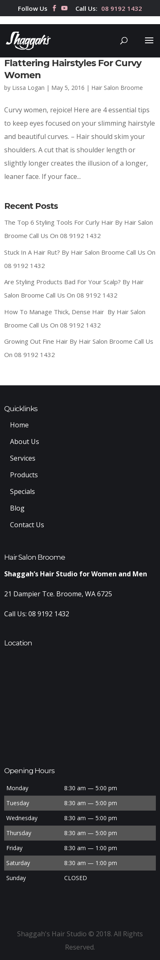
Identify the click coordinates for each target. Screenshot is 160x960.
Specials (22, 491)
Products (24, 474)
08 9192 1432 (121, 8)
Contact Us (27, 524)
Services (22, 458)
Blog (17, 508)
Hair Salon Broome (117, 88)
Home (19, 424)
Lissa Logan (28, 88)
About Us (24, 441)
